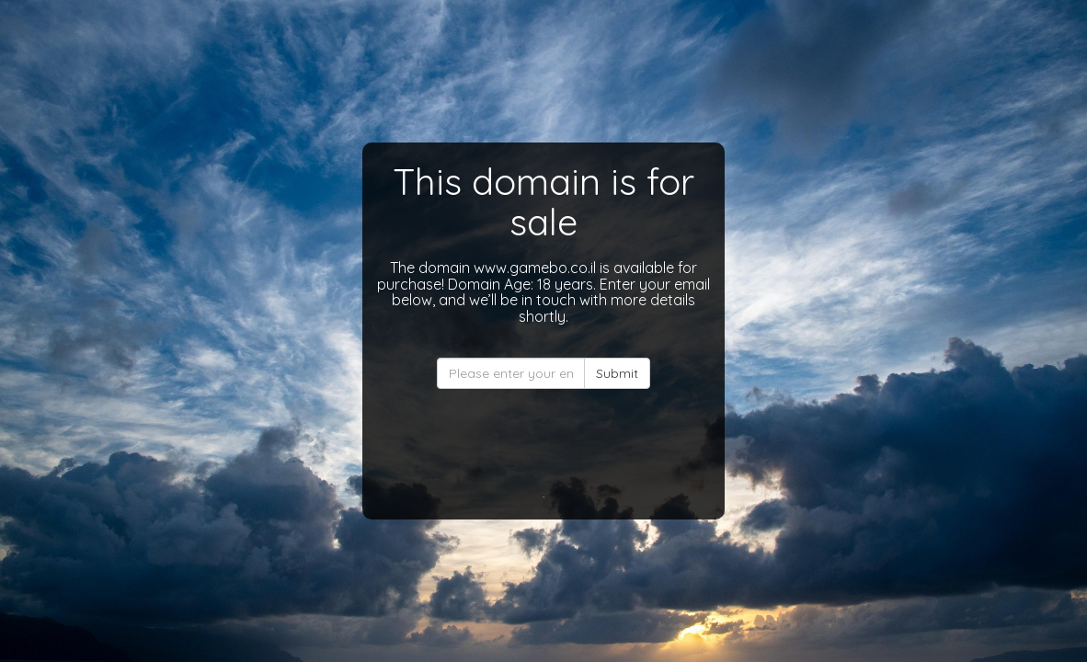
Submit (617, 373)
